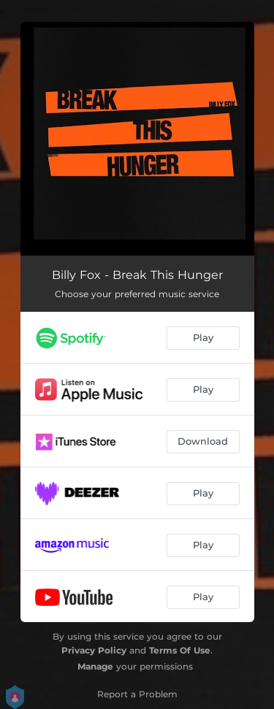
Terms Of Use (179, 650)
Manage (95, 666)
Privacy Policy (93, 650)
